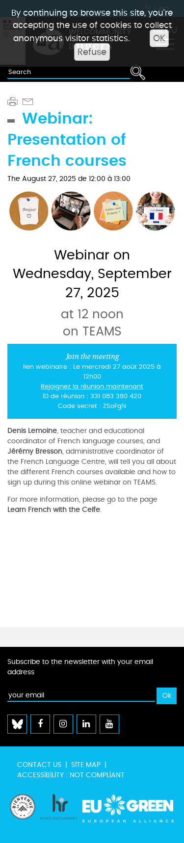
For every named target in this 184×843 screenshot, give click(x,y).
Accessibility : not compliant (71, 775)
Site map (86, 765)
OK (159, 38)
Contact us (39, 765)
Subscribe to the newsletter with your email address (80, 667)
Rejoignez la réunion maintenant (92, 386)
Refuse (92, 52)
